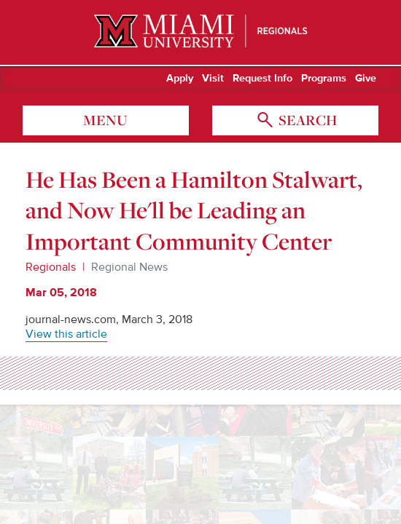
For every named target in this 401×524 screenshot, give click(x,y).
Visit (213, 78)
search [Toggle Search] (306, 120)
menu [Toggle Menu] (105, 120)
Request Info (262, 78)
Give (365, 78)
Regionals (51, 267)
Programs (323, 78)
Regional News (129, 267)
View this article (66, 334)
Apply (179, 78)
